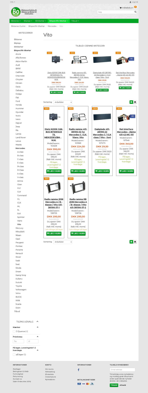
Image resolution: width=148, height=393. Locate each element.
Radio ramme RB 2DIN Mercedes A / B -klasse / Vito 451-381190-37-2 (78, 203)
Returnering (18, 376)
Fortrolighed (18, 374)
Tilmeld (114, 385)
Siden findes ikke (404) (22, 382)
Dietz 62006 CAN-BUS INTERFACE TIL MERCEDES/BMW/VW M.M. (56, 76)
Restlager (17, 369)
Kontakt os (17, 379)
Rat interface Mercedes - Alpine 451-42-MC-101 (125, 74)
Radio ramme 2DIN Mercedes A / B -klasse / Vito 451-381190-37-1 (54, 203)
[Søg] (135, 12)
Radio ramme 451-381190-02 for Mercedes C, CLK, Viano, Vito (79, 76)
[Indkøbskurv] (128, 8)
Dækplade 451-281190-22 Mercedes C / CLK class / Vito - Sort (102, 75)
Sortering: (47, 102)
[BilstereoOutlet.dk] (24, 11)
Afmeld (123, 385)
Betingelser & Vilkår (21, 371)
